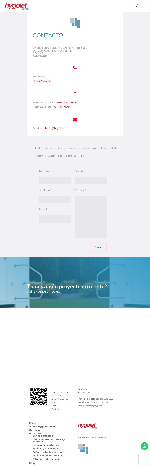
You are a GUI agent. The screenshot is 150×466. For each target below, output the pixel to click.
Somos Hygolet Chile (42, 426)
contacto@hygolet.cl (53, 128)
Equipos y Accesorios (45, 448)
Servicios (34, 430)
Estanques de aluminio (46, 459)
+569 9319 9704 (61, 106)
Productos (35, 433)
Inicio (32, 423)
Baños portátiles (42, 436)
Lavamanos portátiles (45, 445)
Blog (32, 463)
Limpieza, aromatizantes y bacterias (48, 440)
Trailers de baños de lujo (47, 455)
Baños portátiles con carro (48, 452)
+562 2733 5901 (42, 80)
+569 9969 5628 (67, 102)
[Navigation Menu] (144, 6)
